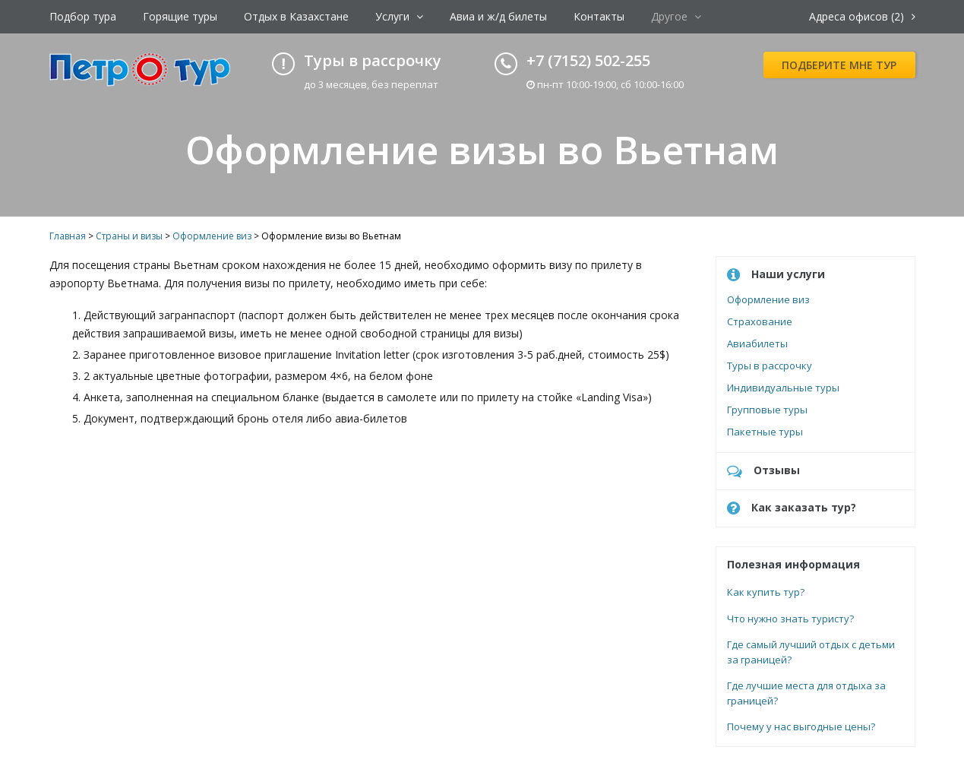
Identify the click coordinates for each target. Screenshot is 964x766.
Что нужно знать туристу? (790, 618)
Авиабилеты (757, 343)
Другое (676, 16)
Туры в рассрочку (769, 365)
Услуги (399, 16)
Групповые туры (767, 409)
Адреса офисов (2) (862, 16)
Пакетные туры (765, 431)
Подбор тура (82, 16)
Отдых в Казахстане (296, 16)
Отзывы (763, 471)
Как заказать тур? (791, 508)
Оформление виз (768, 299)
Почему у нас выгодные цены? (801, 726)
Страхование (759, 321)
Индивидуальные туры (783, 387)
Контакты (599, 16)
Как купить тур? (765, 592)
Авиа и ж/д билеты (498, 16)
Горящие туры (180, 16)
